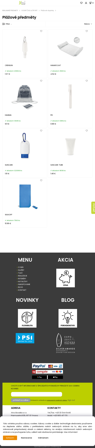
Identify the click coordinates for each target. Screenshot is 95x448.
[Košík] (92, 3)
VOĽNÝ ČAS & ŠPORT (29, 10)
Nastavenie (26, 438)
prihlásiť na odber (21, 400)
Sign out (71, 400)
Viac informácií (70, 432)
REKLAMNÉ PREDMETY (10, 10)
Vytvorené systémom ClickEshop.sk (47, 447)
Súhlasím (10, 438)
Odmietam (43, 438)
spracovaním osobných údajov (57, 400)
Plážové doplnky (47, 10)
